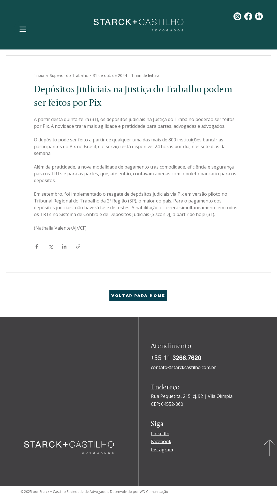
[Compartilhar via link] (78, 246)
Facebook (161, 441)
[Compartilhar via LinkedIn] (64, 246)
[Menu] (22, 29)
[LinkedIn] (259, 16)
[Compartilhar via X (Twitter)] (50, 246)
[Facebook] (248, 16)
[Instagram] (237, 16)
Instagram (162, 450)
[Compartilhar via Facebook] (36, 246)
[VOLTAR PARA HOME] (138, 295)
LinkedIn (160, 433)
